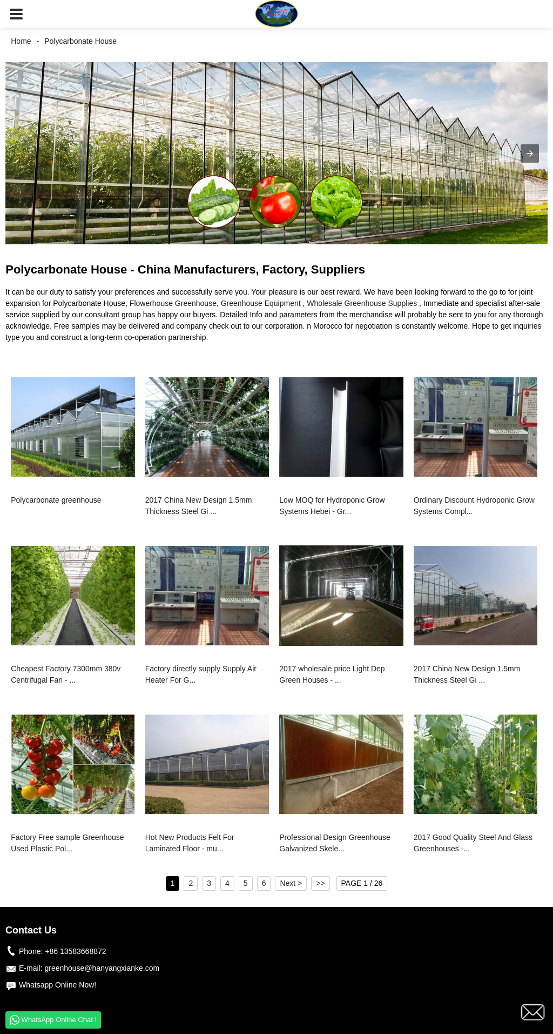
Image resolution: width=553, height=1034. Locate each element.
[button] (16, 14)
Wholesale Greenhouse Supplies (362, 303)
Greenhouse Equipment (261, 303)
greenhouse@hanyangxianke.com (101, 968)
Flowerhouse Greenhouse (173, 303)
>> (320, 883)
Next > (291, 883)
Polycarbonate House (80, 41)
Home (21, 41)
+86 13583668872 (75, 951)
